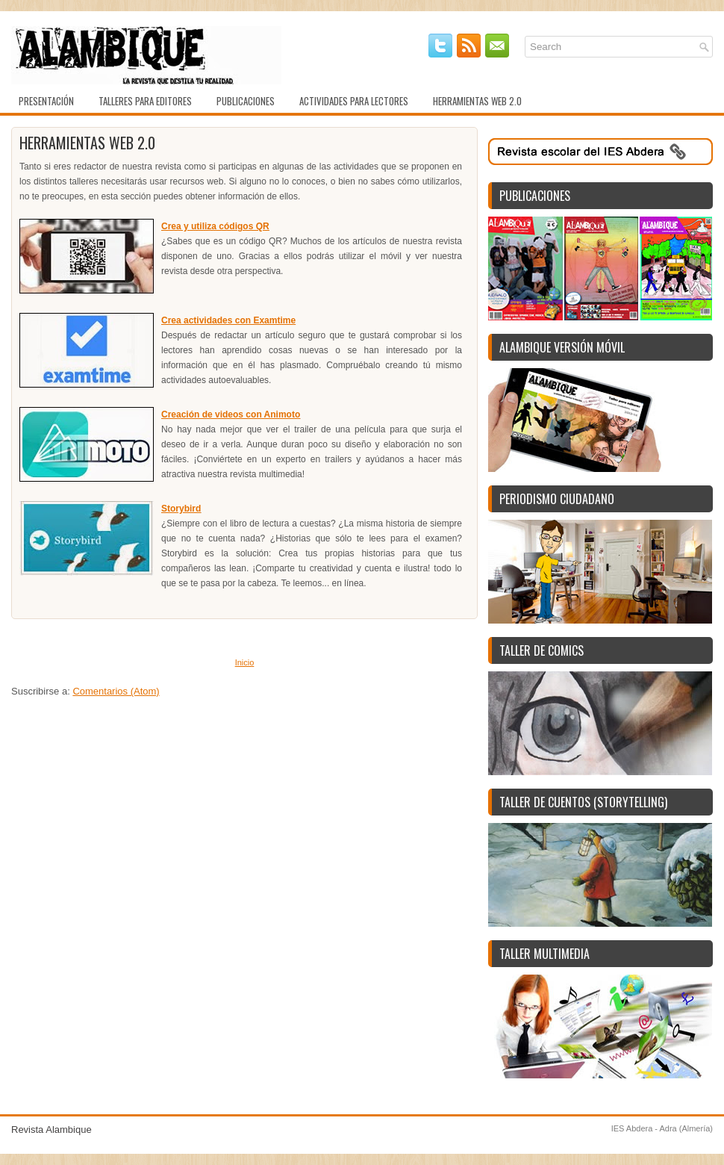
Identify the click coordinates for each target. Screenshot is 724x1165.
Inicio (245, 662)
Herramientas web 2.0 (477, 100)
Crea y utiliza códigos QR (215, 226)
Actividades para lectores (353, 100)
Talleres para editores (145, 100)
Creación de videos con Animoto (230, 414)
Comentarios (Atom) (115, 691)
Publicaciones (245, 100)
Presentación (46, 100)
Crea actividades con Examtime (228, 320)
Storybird (181, 508)
